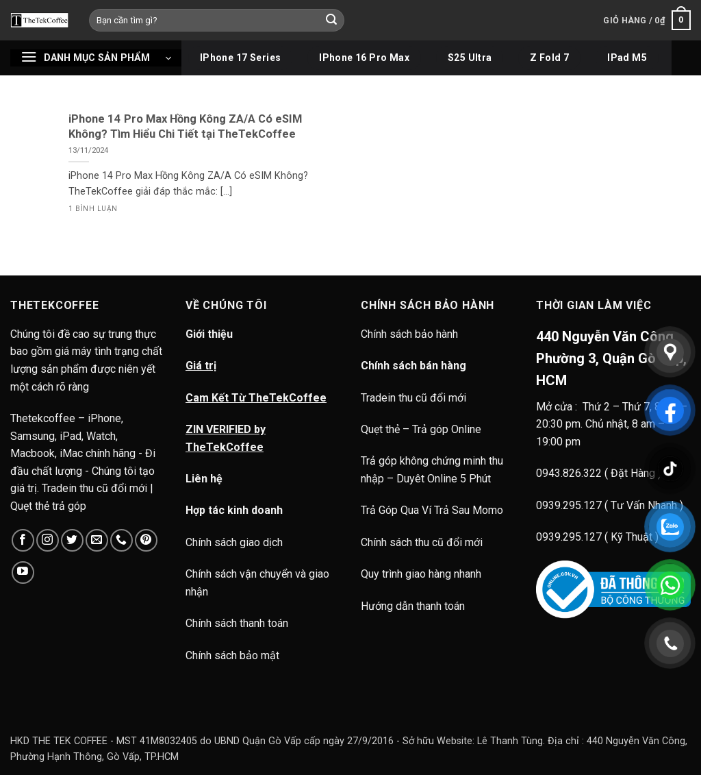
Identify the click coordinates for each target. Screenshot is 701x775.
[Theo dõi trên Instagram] (47, 540)
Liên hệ (204, 478)
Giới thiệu (209, 334)
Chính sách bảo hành (411, 334)
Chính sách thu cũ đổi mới (422, 542)
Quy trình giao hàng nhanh (421, 573)
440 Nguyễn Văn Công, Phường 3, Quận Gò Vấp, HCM (611, 358)
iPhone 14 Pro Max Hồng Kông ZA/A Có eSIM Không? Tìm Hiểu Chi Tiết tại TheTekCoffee (185, 126)
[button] (647, 20)
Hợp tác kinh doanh (234, 510)
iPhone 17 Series (240, 57)
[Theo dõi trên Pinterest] (146, 540)
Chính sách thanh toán (237, 623)
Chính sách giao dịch (234, 542)
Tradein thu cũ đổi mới (413, 397)
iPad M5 (627, 57)
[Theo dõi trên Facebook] (23, 540)
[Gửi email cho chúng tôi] (97, 540)
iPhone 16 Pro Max (364, 57)
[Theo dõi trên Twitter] (72, 540)
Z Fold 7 (549, 57)
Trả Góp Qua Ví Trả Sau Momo (432, 510)
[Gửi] (332, 20)
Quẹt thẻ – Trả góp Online (421, 429)
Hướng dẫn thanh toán (413, 606)
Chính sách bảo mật (232, 655)
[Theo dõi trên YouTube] (23, 572)
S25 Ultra (470, 57)
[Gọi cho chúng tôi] (121, 540)
